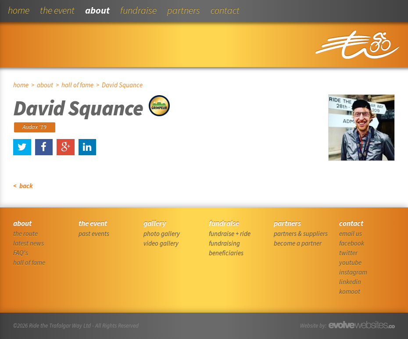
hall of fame (77, 85)
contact (225, 10)
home (18, 10)
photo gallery (161, 233)
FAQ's (20, 253)
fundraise (138, 10)
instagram (353, 272)
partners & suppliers (301, 233)
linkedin (350, 282)
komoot (349, 291)
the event (57, 10)
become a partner (298, 243)
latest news (28, 243)
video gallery (161, 243)
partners (183, 10)
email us (350, 233)
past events (94, 233)
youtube (350, 262)
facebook (351, 243)
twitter (348, 253)
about (97, 10)
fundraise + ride (230, 233)
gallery (154, 223)
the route (25, 233)
